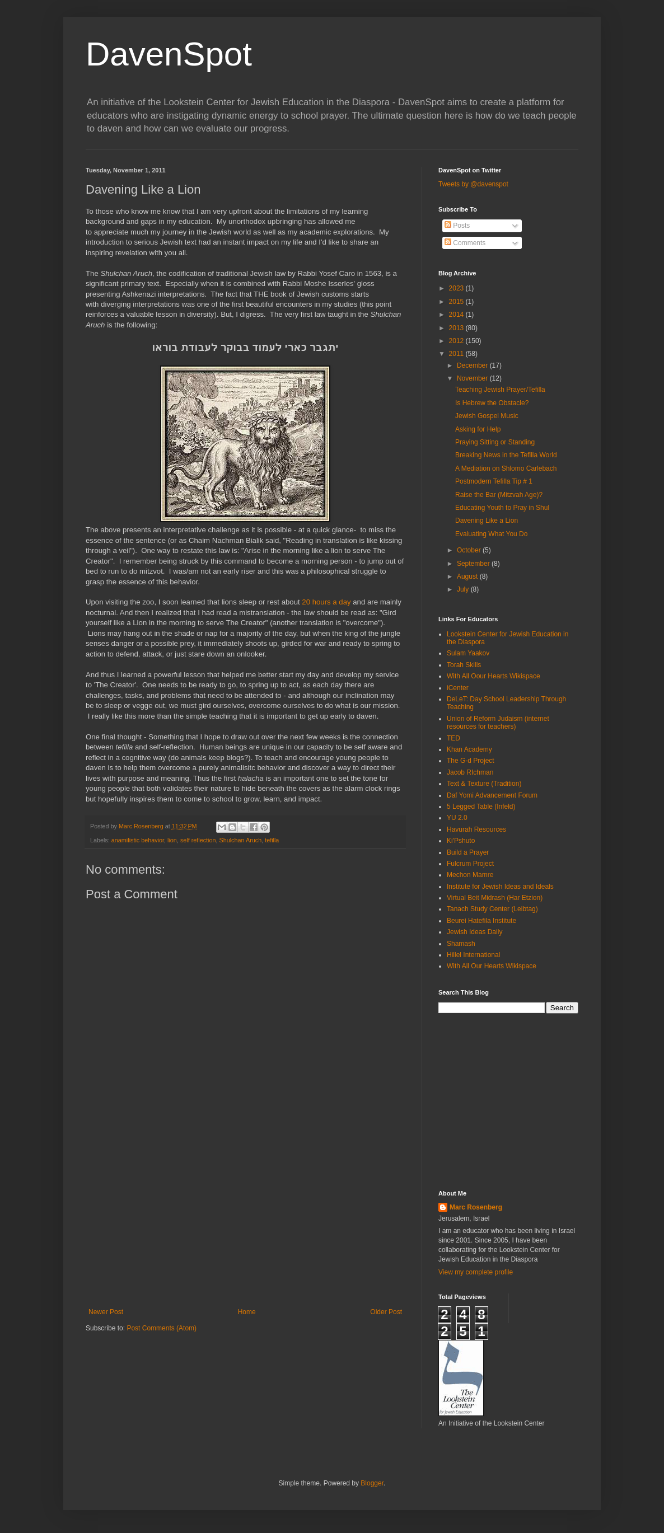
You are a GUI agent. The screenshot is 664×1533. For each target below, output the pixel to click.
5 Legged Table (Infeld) (481, 806)
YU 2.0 (457, 818)
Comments (465, 243)
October (470, 550)
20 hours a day (326, 602)
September (474, 564)
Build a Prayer (468, 852)
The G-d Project (470, 761)
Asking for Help (478, 429)
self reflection (198, 840)
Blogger (372, 1483)
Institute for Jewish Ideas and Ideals (500, 886)
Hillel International (473, 955)
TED (453, 738)
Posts (457, 225)
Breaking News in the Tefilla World (506, 455)
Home (247, 1312)
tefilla (272, 840)
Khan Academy (469, 749)
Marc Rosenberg (476, 1207)
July (464, 589)
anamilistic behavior (137, 840)
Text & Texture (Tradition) (484, 783)
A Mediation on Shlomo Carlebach (506, 468)
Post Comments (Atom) (162, 1328)
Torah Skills (464, 665)
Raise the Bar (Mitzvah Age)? (499, 495)
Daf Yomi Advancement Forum (492, 795)
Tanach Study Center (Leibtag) (492, 909)
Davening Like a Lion (486, 520)
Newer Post (105, 1312)
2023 (457, 288)
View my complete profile (475, 1272)
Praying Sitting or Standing (495, 442)
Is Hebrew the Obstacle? (492, 403)
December (473, 365)
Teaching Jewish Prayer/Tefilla (500, 389)
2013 (457, 328)
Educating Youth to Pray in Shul (502, 508)
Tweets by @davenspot (473, 184)
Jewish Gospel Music (486, 416)
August (468, 576)
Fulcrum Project (470, 864)
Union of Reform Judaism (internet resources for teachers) (498, 722)
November (473, 378)
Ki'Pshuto (461, 841)
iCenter (458, 688)
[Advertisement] (245, 1224)
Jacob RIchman (470, 772)
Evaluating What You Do (491, 534)
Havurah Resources (476, 829)
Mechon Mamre (470, 875)
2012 (457, 341)
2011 (457, 354)
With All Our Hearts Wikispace (491, 966)
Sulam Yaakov (468, 653)
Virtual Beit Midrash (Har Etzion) (495, 898)
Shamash (461, 944)
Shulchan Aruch (240, 840)
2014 (457, 314)
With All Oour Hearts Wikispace (493, 676)
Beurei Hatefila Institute (481, 921)
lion (172, 840)
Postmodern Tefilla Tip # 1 (493, 481)
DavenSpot (169, 54)
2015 (457, 302)
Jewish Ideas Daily (474, 932)
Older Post (386, 1312)
